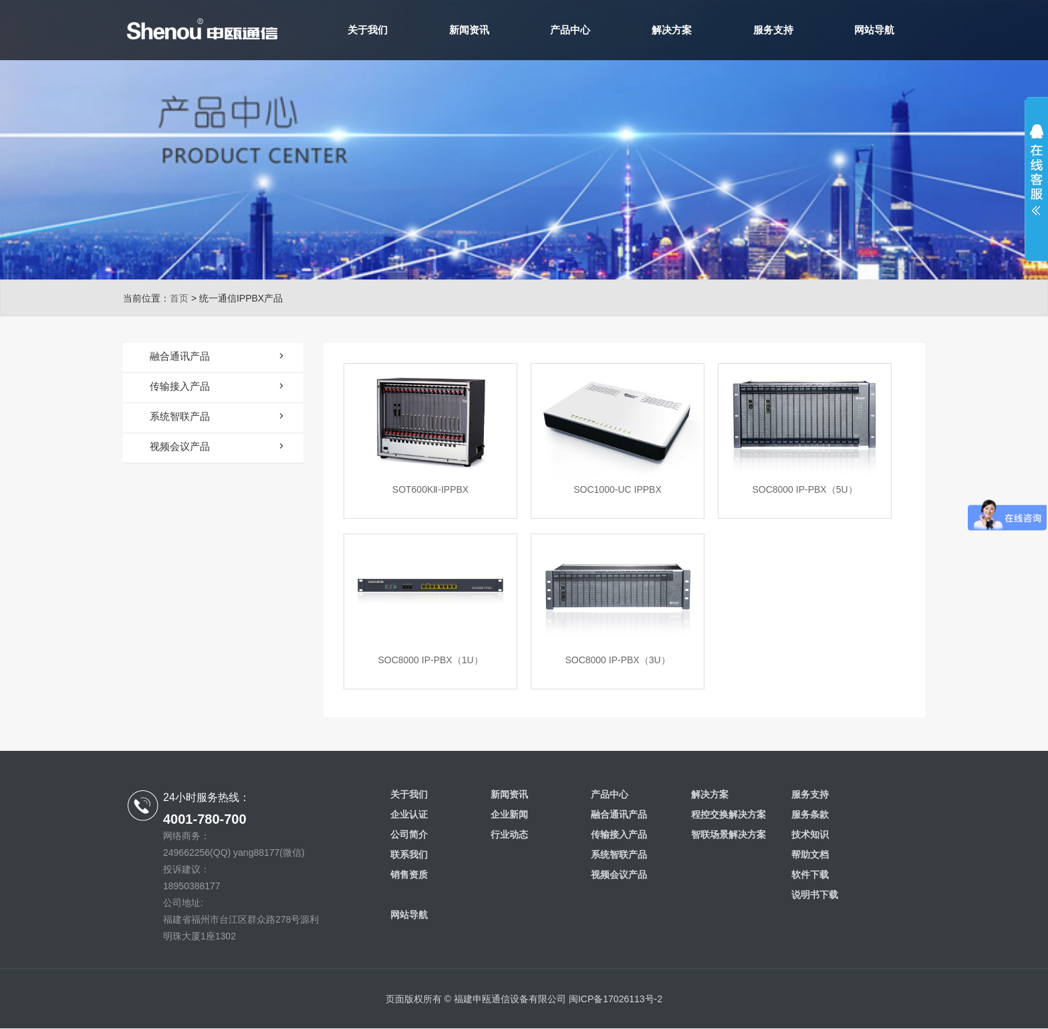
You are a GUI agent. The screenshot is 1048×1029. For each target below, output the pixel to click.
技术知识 (810, 834)
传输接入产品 (619, 834)
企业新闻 (509, 814)
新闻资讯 (469, 29)
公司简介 (409, 834)
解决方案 (672, 29)
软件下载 (810, 874)
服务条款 (810, 814)
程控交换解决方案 (728, 814)
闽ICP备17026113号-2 (615, 999)
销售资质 (409, 874)
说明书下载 (814, 894)
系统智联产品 (619, 854)
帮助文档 (810, 854)
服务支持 (773, 29)
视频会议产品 (619, 874)
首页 (179, 298)
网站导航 (874, 29)
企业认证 (409, 814)
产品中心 (570, 29)
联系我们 (409, 854)
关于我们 (368, 29)
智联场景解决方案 (728, 834)
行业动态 (509, 834)
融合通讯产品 (619, 814)
